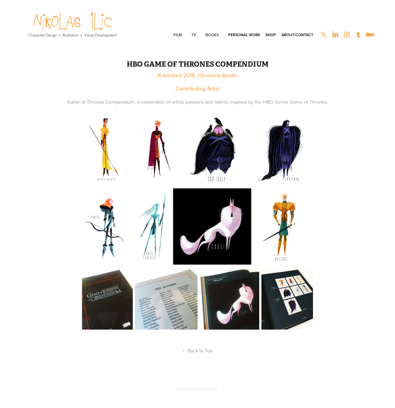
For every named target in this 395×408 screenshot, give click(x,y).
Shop (271, 35)
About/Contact (297, 35)
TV (193, 35)
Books (212, 35)
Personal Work (244, 35)
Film (177, 35)
